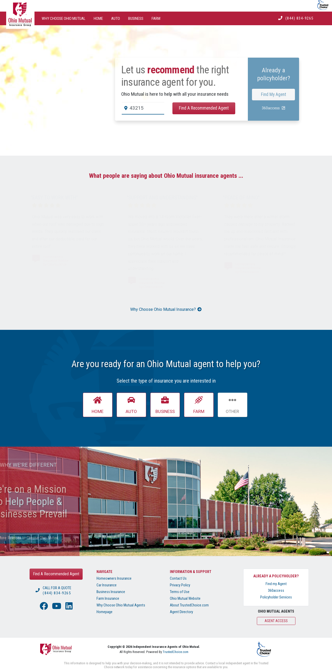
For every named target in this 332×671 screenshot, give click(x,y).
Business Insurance (111, 592)
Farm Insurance (108, 598)
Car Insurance (107, 585)
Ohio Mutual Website (185, 598)
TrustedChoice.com (175, 652)
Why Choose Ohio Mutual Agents (121, 605)
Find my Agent (276, 584)
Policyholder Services (276, 597)
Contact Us (178, 578)
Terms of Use (179, 592)
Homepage (104, 612)
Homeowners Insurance (114, 578)
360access (276, 590)
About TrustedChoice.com (189, 605)
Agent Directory (181, 612)
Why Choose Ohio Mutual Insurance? (166, 309)
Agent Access (276, 621)
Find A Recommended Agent (204, 108)
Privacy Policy (180, 585)
